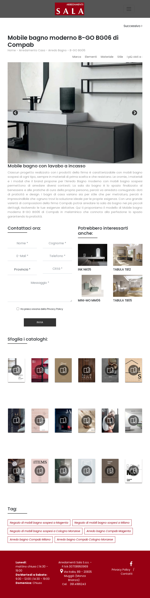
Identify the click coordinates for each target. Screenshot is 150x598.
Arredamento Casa (32, 50)
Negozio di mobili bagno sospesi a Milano (101, 523)
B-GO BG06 (77, 50)
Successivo (133, 26)
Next (135, 113)
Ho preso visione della (42, 309)
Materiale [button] (107, 57)
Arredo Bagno (57, 50)
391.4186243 (78, 580)
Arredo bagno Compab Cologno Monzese (85, 539)
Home (12, 50)
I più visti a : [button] (134, 57)
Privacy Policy (55, 309)
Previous (15, 113)
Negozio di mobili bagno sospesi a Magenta (39, 523)
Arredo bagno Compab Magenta (109, 531)
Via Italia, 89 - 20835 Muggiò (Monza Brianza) (74, 574)
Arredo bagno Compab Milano (30, 539)
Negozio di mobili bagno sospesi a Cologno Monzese (45, 531)
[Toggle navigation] (128, 9)
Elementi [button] (91, 57)
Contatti (126, 574)
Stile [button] (120, 57)
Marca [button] (76, 57)
